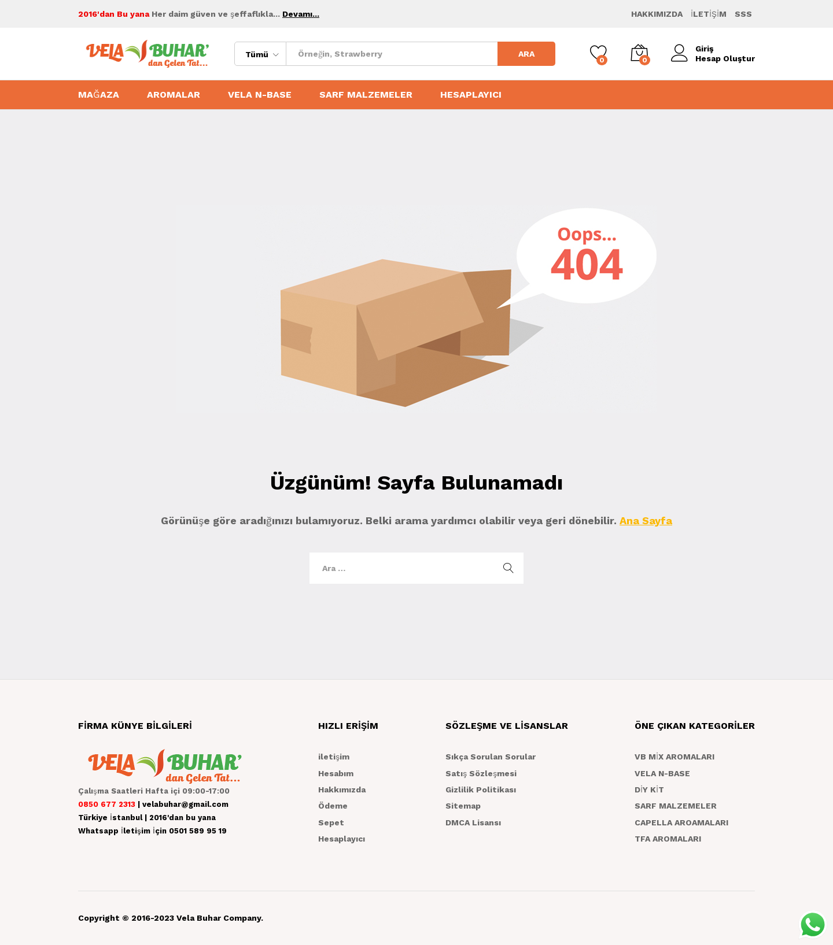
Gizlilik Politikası (480, 789)
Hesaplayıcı (341, 838)
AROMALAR (173, 94)
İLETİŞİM (709, 13)
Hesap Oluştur (725, 58)
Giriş (692, 49)
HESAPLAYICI (471, 94)
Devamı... (300, 13)
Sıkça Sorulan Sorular (490, 756)
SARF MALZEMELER (365, 94)
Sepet (331, 822)
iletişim (333, 756)
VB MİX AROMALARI (674, 756)
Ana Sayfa (646, 520)
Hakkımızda (342, 789)
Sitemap (463, 805)
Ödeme (333, 805)
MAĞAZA (98, 94)
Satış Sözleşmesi (481, 773)
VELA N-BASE (260, 94)
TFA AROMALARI (668, 838)
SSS (743, 13)
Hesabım (335, 773)
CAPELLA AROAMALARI (681, 822)
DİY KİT (649, 789)
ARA (526, 53)
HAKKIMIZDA (657, 13)
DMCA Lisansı (473, 822)
